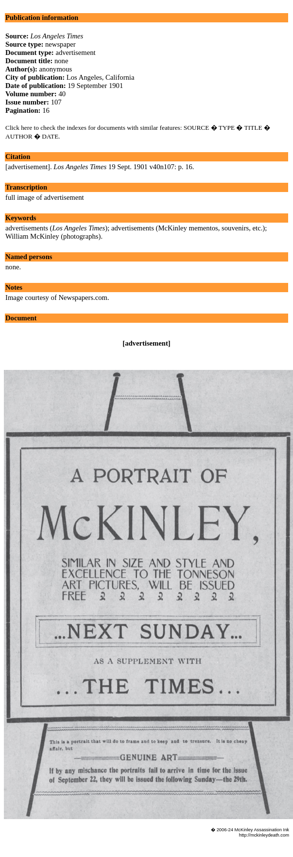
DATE (50, 136)
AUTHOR (19, 136)
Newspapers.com (82, 297)
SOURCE (196, 127)
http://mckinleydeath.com (264, 835)
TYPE (227, 127)
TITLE (253, 127)
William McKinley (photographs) (53, 236)
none (12, 267)
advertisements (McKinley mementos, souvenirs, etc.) (188, 228)
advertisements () (56, 228)
